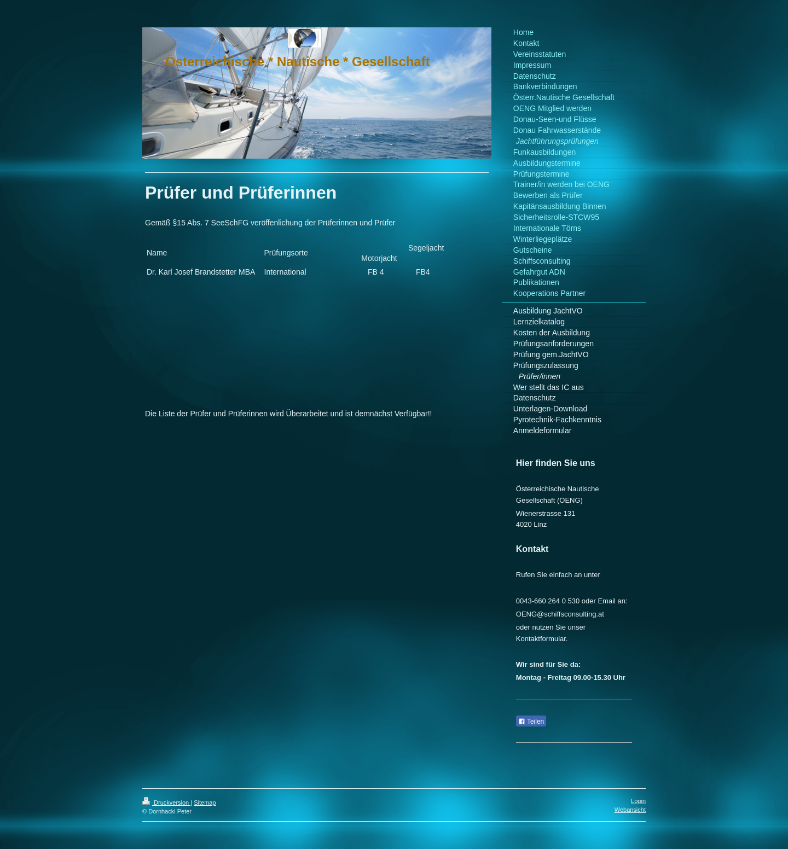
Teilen (531, 721)
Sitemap (205, 802)
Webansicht (630, 809)
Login (638, 801)
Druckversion (166, 802)
